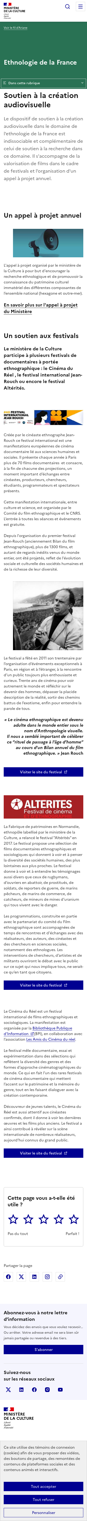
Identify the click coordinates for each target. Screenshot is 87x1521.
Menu (80, 6)
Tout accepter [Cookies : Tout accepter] (43, 1486)
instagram (47, 1389)
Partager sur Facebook (8, 1276)
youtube (60, 1389)
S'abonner (44, 1349)
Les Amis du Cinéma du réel (50, 1039)
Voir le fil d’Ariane (15, 28)
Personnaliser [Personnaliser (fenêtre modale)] (43, 1512)
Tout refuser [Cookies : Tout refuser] (43, 1499)
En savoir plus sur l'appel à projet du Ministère (41, 308)
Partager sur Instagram (47, 1276)
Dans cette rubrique (43, 83)
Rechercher (67, 6)
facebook (34, 1389)
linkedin (21, 1389)
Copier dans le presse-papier (60, 1276)
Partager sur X (21, 1276)
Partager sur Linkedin (34, 1276)
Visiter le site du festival (41, 772)
